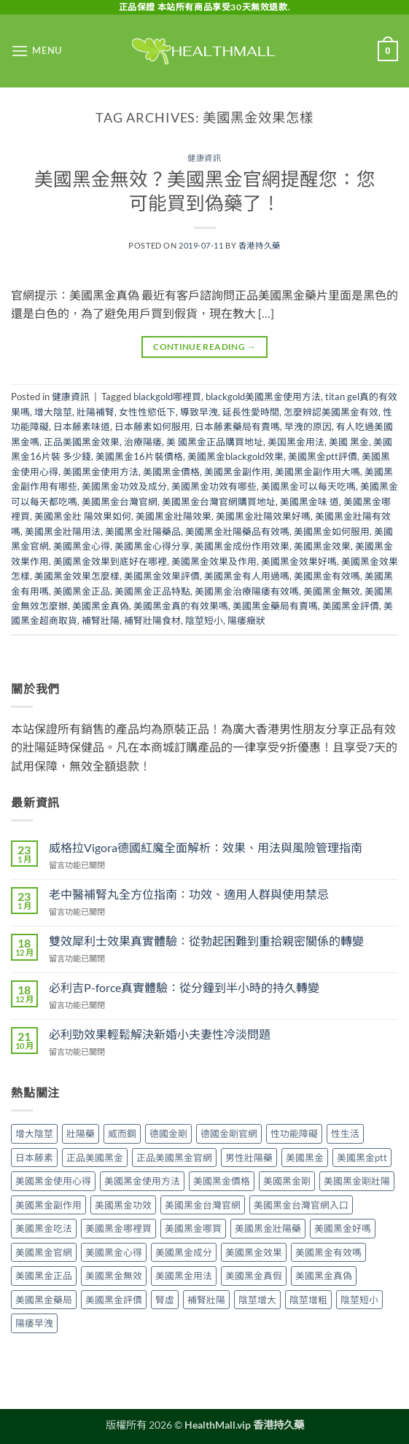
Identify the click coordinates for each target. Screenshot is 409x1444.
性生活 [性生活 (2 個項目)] (345, 1133)
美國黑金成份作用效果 (242, 546)
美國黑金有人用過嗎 (246, 576)
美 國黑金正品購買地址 (214, 442)
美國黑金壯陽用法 (63, 531)
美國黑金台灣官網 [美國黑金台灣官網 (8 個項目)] (203, 1205)
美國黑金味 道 (309, 501)
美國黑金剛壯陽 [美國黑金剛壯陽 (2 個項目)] (357, 1181)
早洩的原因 (308, 426)
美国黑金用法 (296, 442)
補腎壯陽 (101, 620)
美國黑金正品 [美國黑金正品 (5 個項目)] (43, 1275)
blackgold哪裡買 (167, 396)
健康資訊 (204, 158)
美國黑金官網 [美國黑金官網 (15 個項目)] (43, 1252)
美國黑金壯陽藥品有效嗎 (237, 531)
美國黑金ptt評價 (322, 456)
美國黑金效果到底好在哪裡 (110, 561)
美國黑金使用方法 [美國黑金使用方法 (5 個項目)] (142, 1181)
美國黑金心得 (81, 546)
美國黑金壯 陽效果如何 (82, 516)
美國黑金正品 (81, 591)
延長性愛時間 (250, 412)
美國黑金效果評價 (162, 576)
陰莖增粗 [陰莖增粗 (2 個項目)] (308, 1300)
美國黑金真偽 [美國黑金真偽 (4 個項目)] (323, 1275)
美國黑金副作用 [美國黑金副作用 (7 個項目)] (48, 1205)
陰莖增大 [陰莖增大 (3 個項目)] (257, 1300)
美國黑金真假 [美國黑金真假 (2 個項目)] (253, 1275)
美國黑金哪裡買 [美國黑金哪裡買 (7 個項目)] (118, 1228)
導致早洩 (199, 412)
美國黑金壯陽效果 (173, 516)
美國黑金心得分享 (152, 546)
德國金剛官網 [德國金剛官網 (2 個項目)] (228, 1133)
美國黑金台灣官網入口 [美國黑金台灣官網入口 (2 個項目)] (301, 1205)
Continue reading (204, 347)
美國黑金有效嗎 (327, 576)
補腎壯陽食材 (152, 620)
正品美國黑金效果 (82, 442)
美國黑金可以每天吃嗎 (308, 486)
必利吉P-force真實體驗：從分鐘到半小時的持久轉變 (184, 987)
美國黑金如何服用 (332, 531)
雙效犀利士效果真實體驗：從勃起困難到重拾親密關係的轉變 (206, 941)
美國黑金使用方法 (101, 471)
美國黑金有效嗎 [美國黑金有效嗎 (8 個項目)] (328, 1252)
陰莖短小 (204, 620)
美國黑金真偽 (100, 606)
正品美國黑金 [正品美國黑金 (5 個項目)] (94, 1157)
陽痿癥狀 (246, 620)
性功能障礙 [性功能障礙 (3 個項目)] (294, 1133)
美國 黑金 (349, 442)
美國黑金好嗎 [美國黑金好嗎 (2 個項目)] (342, 1228)
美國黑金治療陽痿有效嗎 (247, 591)
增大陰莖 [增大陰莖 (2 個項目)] (34, 1133)
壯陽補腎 (95, 412)
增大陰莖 (53, 412)
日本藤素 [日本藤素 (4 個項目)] (34, 1157)
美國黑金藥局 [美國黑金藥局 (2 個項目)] (43, 1300)
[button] (36, 51)
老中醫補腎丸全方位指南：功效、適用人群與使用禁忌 (189, 894)
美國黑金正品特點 (152, 591)
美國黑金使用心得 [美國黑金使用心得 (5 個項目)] (53, 1181)
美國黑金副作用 (237, 471)
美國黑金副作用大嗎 (317, 471)
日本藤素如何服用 (152, 426)
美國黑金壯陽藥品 (143, 531)
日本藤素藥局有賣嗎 (237, 426)
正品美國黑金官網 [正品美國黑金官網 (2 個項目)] (174, 1157)
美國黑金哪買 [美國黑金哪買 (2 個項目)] (193, 1228)
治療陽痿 (143, 442)
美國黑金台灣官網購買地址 (219, 501)
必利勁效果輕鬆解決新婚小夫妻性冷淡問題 (159, 1034)
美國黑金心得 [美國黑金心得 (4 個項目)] (113, 1252)
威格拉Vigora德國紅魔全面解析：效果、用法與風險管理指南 (205, 847)
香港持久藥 (259, 245)
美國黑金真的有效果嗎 (180, 606)
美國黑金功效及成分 (124, 486)
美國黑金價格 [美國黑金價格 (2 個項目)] (221, 1181)
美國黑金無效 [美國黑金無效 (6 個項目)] (113, 1275)
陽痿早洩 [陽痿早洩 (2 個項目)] (34, 1323)
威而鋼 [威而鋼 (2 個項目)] (122, 1133)
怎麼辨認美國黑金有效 (331, 412)
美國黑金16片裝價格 (139, 456)
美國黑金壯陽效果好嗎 (263, 516)
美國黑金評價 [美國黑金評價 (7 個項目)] (113, 1300)
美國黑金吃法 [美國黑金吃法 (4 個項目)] (43, 1228)
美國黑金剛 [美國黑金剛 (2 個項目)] (287, 1181)
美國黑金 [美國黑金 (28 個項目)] (305, 1157)
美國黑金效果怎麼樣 (77, 576)
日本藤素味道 (81, 426)
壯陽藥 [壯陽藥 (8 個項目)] (80, 1133)
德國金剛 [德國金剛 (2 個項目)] (168, 1133)
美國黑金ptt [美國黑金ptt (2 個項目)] (362, 1157)
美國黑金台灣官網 (119, 501)
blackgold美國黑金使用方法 (263, 396)
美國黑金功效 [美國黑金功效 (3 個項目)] (123, 1205)
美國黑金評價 (350, 606)
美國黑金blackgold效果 (235, 456)
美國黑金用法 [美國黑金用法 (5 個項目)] (183, 1275)
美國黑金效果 (322, 546)
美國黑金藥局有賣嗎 (275, 606)
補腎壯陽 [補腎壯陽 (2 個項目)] (206, 1300)
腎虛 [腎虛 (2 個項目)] (164, 1300)
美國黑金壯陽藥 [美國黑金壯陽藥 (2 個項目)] (268, 1228)
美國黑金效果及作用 (214, 561)
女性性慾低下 (147, 412)
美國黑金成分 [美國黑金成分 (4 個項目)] (183, 1252)
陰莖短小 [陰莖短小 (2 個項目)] (359, 1300)
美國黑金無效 (331, 591)
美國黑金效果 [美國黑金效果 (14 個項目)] (253, 1252)
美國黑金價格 (171, 471)
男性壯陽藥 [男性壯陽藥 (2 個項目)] (249, 1157)
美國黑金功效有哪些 (214, 486)
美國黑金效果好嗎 (299, 561)
